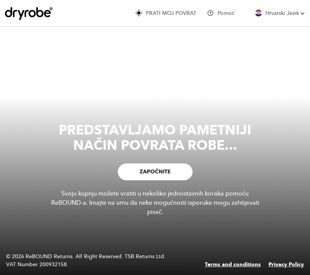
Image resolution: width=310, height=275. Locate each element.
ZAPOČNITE (155, 172)
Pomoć (221, 13)
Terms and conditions (233, 264)
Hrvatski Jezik (280, 13)
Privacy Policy (286, 264)
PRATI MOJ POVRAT (165, 13)
